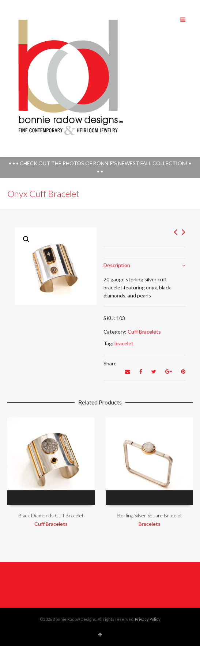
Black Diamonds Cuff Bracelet (51, 515)
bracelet (123, 343)
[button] (26, 239)
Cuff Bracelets (144, 331)
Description (116, 265)
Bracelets (150, 524)
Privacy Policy (148, 619)
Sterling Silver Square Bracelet (149, 515)
